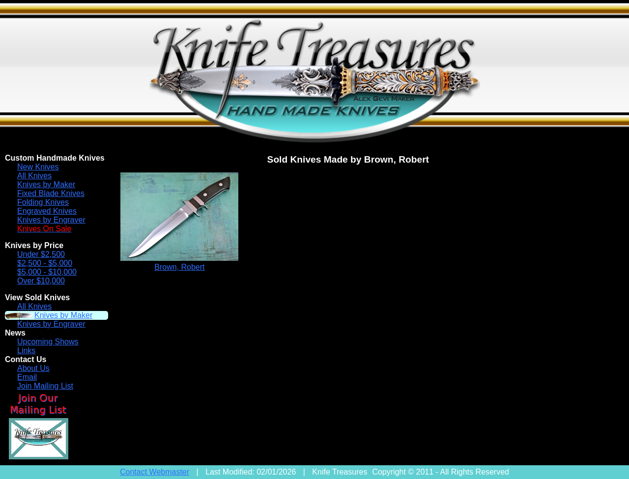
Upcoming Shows (48, 342)
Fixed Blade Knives (51, 193)
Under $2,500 (41, 254)
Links (26, 350)
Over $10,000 (41, 281)
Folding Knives (43, 202)
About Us (33, 368)
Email (27, 377)
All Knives (34, 175)
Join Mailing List (45, 386)
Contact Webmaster (154, 472)
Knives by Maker (46, 184)
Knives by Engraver (51, 220)
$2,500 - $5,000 (44, 263)
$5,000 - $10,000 (47, 272)
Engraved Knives (47, 211)
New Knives (37, 167)
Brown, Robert (179, 267)
